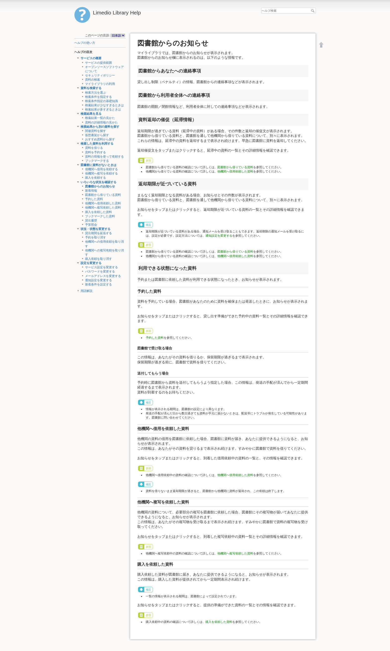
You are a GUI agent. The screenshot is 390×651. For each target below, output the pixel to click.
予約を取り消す (95, 237)
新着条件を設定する (98, 284)
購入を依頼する (95, 177)
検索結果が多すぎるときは (103, 109)
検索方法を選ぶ (95, 92)
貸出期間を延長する (98, 233)
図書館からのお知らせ (100, 186)
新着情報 (91, 190)
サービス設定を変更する (101, 267)
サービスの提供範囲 (98, 62)
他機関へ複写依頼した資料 (103, 207)
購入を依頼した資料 (98, 212)
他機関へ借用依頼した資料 (103, 203)
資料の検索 (92, 79)
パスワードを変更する (100, 271)
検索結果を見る (91, 113)
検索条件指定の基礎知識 (101, 101)
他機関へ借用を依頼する (101, 169)
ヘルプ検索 (313, 10)
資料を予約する (95, 152)
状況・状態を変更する (95, 229)
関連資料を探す (95, 131)
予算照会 (91, 224)
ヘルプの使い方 (84, 43)
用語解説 (87, 291)
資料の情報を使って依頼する (104, 156)
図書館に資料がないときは (98, 165)
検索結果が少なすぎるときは (104, 105)
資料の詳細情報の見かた (101, 122)
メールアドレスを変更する (103, 276)
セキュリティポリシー (100, 75)
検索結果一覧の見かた (100, 118)
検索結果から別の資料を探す (100, 126)
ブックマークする (97, 161)
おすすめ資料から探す (100, 139)
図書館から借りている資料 (103, 195)
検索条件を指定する (98, 97)
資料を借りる (94, 148)
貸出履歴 (91, 220)
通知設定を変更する (98, 280)
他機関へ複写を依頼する (101, 173)
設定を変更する (91, 263)
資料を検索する (91, 88)
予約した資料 (94, 199)
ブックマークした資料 (100, 216)
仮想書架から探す (97, 135)
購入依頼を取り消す (98, 259)
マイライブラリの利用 (100, 84)
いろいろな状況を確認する (98, 182)
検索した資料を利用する (97, 143)
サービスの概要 (91, 58)
